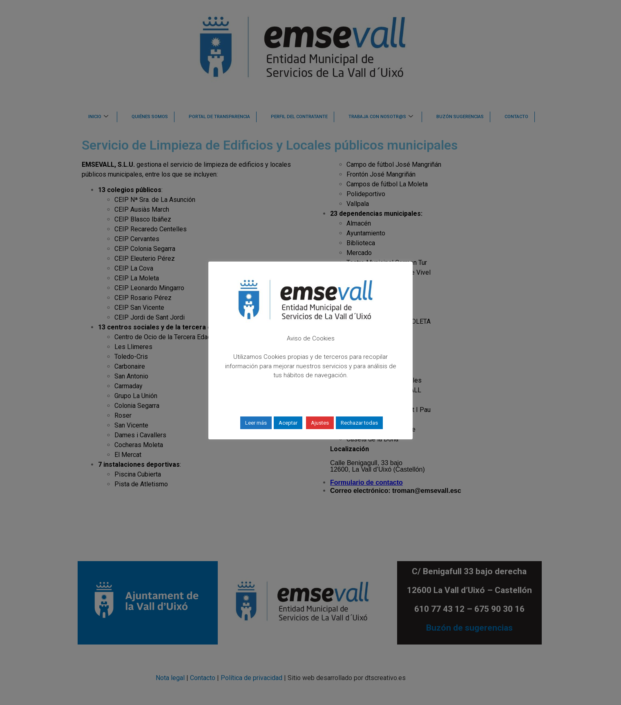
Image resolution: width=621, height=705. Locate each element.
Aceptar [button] (288, 423)
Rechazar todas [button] (359, 423)
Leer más (256, 423)
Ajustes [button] (320, 423)
